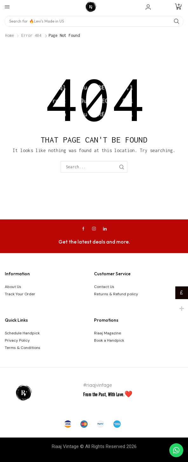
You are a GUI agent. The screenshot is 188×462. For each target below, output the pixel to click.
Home (9, 35)
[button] (7, 6)
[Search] (176, 21)
